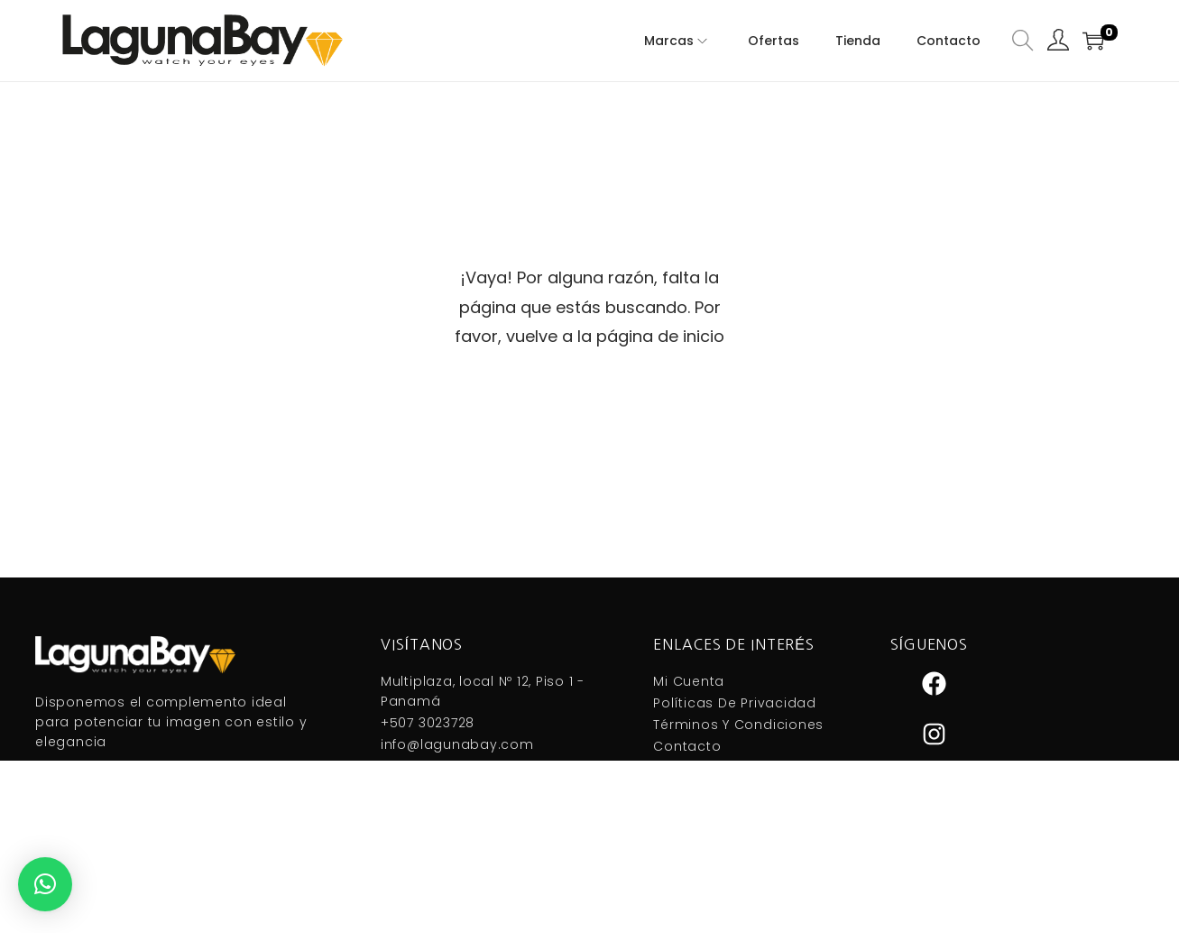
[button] (45, 884)
